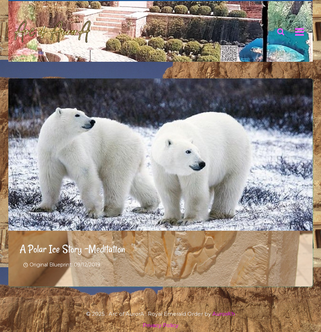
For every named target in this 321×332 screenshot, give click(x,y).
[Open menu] (299, 32)
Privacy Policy (160, 325)
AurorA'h (223, 313)
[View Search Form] (281, 32)
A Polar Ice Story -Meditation (72, 249)
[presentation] (160, 154)
